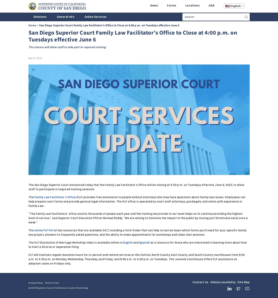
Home (32, 25)
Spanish (144, 242)
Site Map (243, 282)
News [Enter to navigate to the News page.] (154, 5)
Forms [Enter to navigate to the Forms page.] (171, 5)
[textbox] (234, 6)
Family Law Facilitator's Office (55, 197)
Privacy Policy (36, 283)
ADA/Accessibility (223, 282)
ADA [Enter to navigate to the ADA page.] (212, 5)
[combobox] (234, 5)
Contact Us (200, 282)
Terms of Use (52, 283)
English (128, 242)
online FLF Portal (45, 230)
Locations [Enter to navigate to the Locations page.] (192, 5)
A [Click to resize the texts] (247, 7)
